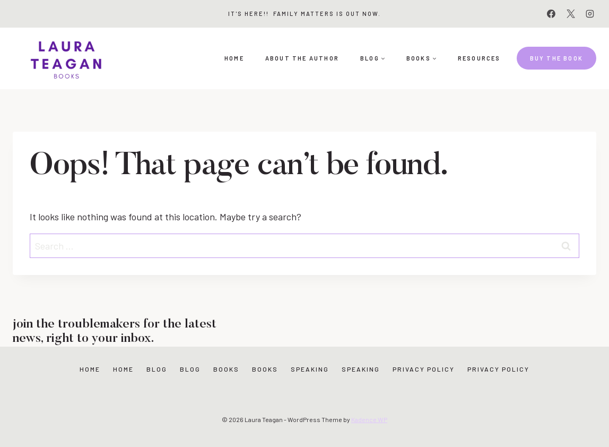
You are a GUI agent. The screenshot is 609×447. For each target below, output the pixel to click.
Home (234, 58)
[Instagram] (589, 13)
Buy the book (556, 58)
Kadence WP (369, 419)
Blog (156, 369)
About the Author (302, 58)
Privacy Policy (424, 369)
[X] (570, 13)
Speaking (310, 369)
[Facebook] (551, 13)
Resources (479, 58)
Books (226, 369)
